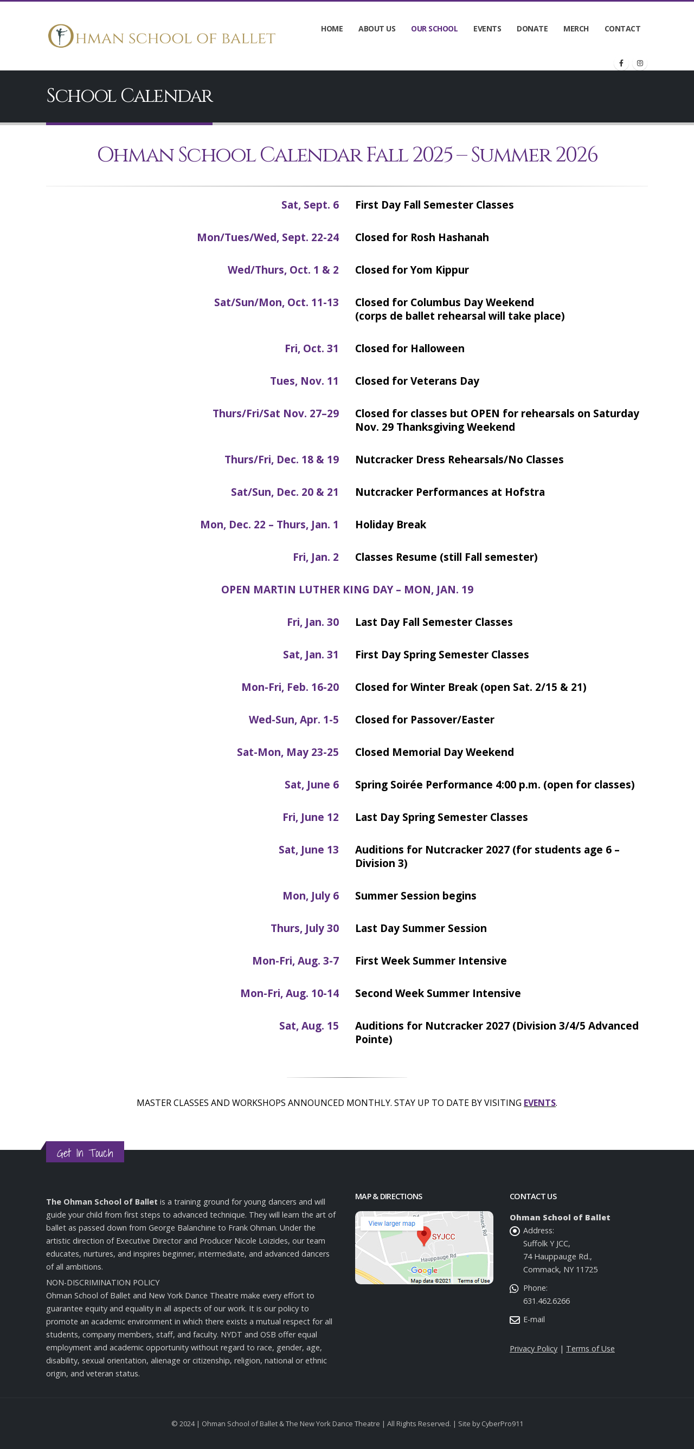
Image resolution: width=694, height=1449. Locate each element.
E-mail (534, 1319)
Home (332, 28)
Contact (623, 28)
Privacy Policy (533, 1348)
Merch (576, 28)
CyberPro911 (502, 1423)
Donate (532, 28)
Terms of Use (590, 1348)
